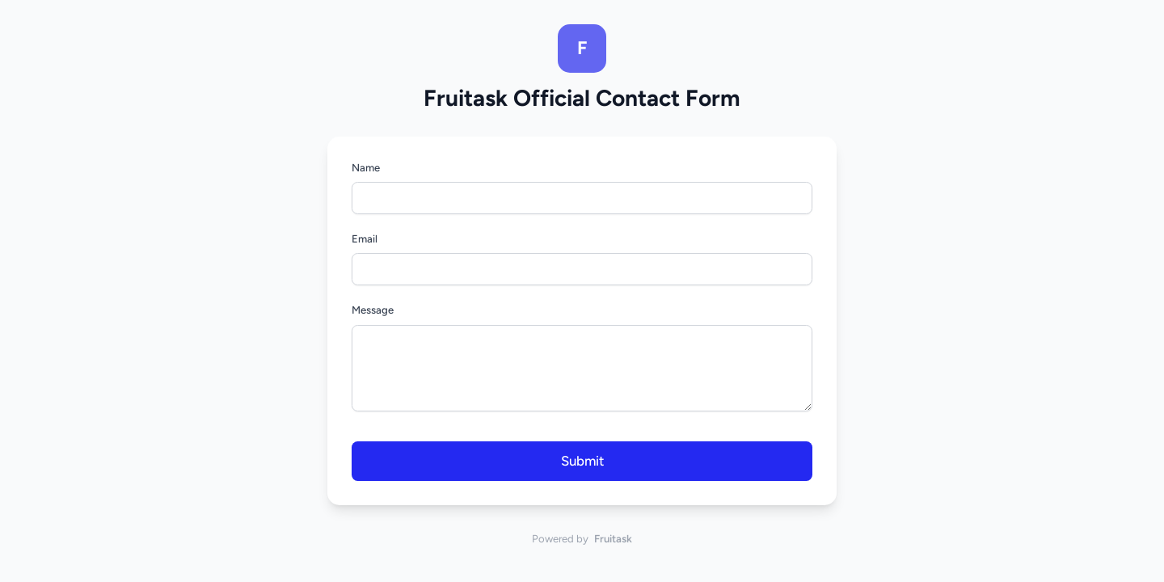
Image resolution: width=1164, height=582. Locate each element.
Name (366, 168)
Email (364, 239)
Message (373, 310)
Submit (582, 461)
